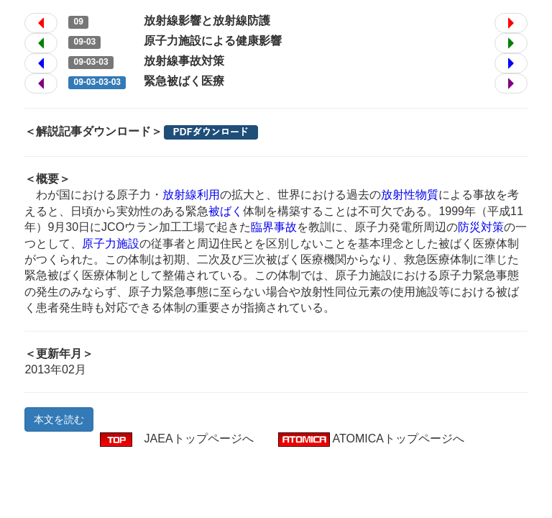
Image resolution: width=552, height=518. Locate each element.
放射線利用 (191, 194)
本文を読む (59, 419)
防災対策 (481, 227)
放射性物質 (409, 194)
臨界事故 (274, 227)
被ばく (225, 211)
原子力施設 (110, 243)
